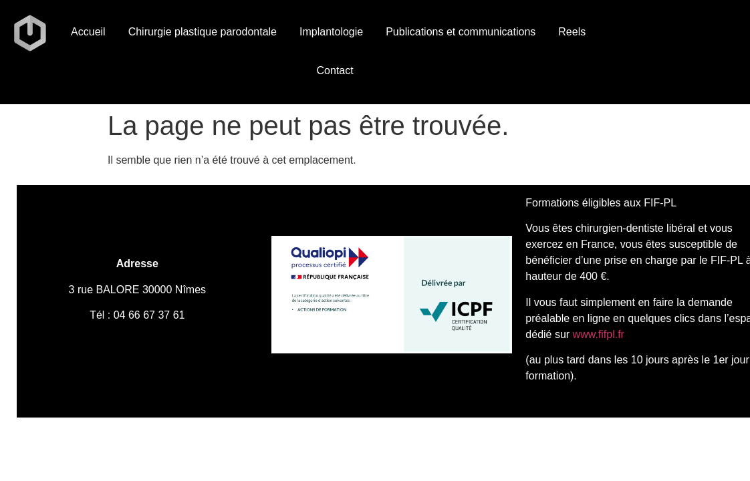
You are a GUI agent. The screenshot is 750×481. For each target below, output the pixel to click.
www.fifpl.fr (597, 334)
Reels (572, 31)
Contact (335, 70)
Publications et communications (460, 31)
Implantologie (331, 31)
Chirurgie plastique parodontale (202, 31)
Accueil (88, 31)
